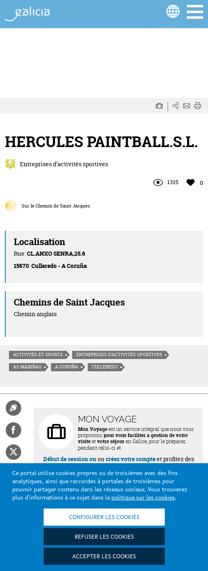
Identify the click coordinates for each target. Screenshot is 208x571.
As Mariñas (27, 367)
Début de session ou (69, 459)
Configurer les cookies (104, 517)
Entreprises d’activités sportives (119, 354)
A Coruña (66, 367)
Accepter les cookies (104, 557)
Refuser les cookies (104, 537)
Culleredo (105, 367)
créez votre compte (130, 459)
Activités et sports (38, 354)
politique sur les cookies (143, 498)
